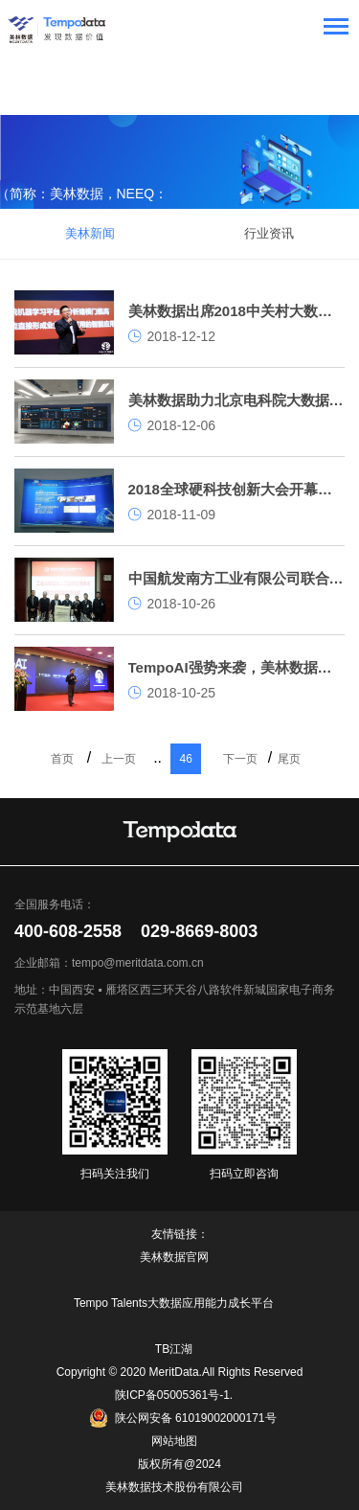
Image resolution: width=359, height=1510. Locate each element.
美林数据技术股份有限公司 (174, 1487)
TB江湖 (173, 1349)
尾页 (289, 759)
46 (185, 759)
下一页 (240, 759)
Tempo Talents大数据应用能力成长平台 (174, 1303)
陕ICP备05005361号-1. (174, 1395)
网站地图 (174, 1441)
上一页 (118, 759)
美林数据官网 (174, 1257)
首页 (62, 759)
